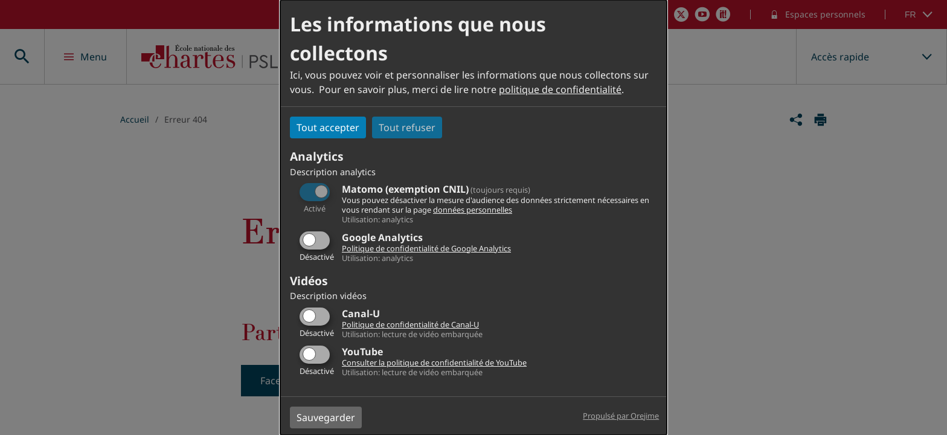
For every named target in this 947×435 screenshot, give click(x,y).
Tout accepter (328, 127)
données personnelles (472, 209)
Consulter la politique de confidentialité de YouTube (434, 362)
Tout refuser (407, 127)
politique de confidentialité (560, 89)
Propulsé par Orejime (621, 415)
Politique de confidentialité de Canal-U (410, 324)
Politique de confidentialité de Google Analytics (426, 248)
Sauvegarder (326, 417)
